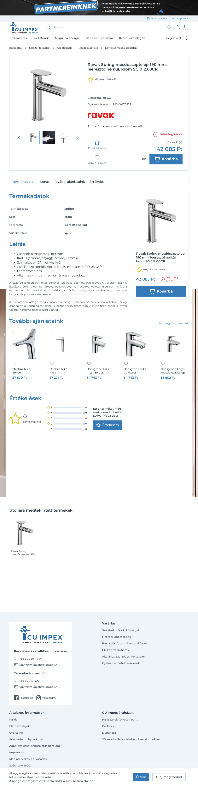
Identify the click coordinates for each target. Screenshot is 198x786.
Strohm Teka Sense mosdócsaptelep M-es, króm (24, 370)
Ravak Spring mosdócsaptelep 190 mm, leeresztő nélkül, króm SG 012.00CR (23, 553)
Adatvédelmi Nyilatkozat (26, 739)
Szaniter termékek (39, 47)
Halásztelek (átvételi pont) (120, 719)
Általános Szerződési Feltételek (124, 656)
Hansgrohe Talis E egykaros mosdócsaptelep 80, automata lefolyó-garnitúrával (136, 370)
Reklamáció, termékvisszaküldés (124, 643)
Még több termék (173, 323)
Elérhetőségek (19, 726)
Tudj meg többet (169, 777)
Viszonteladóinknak (162, 18)
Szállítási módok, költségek (121, 630)
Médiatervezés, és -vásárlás (28, 759)
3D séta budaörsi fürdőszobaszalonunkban (131, 739)
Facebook (23, 697)
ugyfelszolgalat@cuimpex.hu (36, 665)
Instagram (46, 697)
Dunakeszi (109, 732)
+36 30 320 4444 (28, 658)
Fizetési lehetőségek (116, 637)
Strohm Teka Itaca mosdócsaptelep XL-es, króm (61, 370)
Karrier (14, 719)
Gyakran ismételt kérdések (121, 663)
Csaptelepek (64, 47)
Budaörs (108, 726)
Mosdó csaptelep (88, 47)
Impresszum (17, 752)
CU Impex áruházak (115, 650)
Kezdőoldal (15, 47)
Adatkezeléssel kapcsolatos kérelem (34, 746)
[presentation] (77, 138)
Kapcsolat (183, 18)
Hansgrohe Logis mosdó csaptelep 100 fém (173, 370)
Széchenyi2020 (19, 765)
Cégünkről (173, 38)
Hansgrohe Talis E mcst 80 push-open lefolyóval (99, 370)
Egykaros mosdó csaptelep (121, 47)
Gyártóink (16, 732)
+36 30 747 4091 (27, 680)
